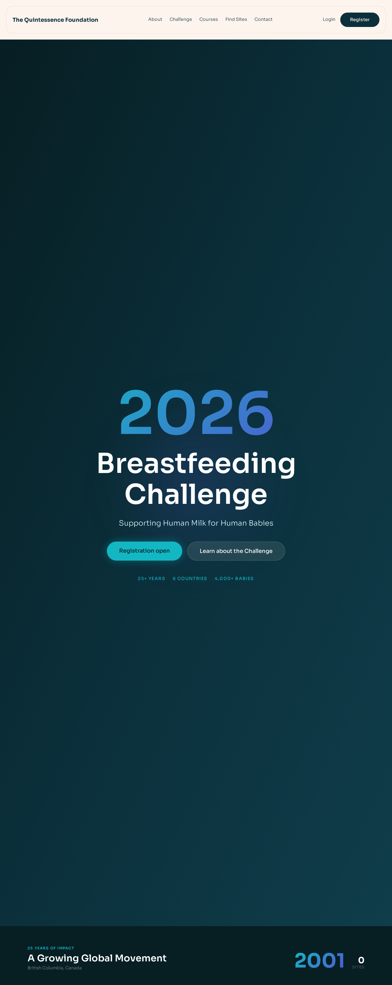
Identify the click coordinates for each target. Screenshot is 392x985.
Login (329, 19)
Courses (208, 19)
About (155, 19)
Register (360, 19)
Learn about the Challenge (236, 552)
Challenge (181, 19)
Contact (263, 19)
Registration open (144, 551)
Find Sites (236, 19)
